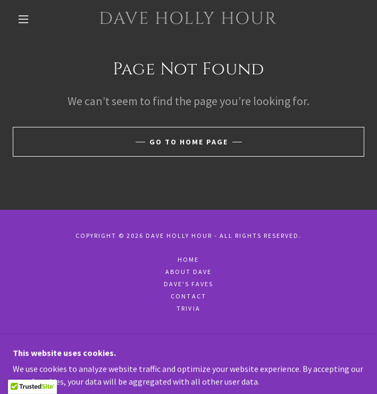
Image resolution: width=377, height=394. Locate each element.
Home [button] (188, 259)
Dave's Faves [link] (188, 284)
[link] (188, 19)
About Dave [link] (188, 272)
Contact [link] (188, 296)
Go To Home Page (188, 142)
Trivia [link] (188, 308)
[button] (30, 19)
